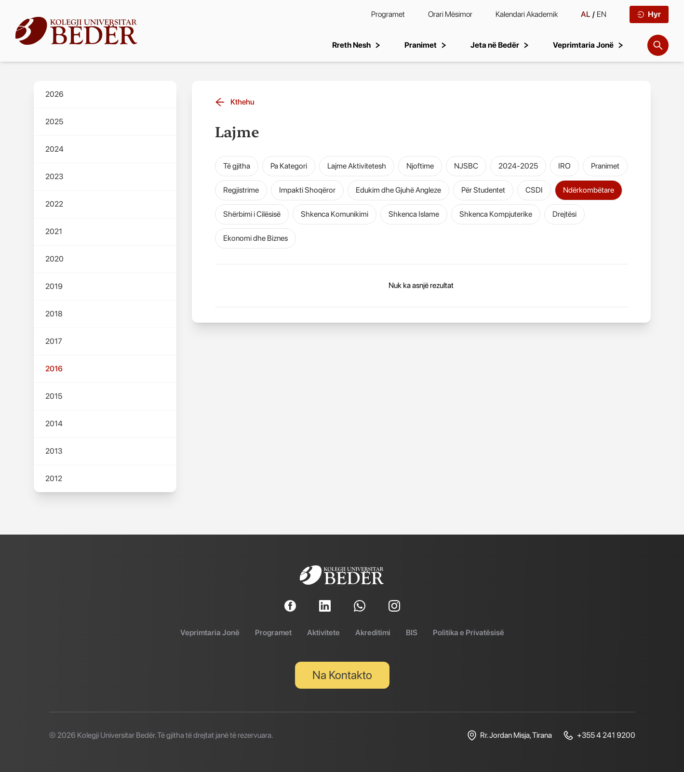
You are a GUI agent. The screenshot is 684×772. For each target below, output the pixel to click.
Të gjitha (236, 165)
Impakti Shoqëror (307, 190)
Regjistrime (241, 190)
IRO (564, 165)
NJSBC (466, 165)
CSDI (534, 190)
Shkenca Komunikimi (334, 214)
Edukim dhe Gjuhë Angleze (398, 190)
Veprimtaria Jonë (210, 632)
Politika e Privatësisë (468, 632)
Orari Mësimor (450, 14)
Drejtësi (564, 214)
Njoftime (420, 165)
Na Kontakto (342, 675)
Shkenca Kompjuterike (495, 214)
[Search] (658, 45)
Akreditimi (372, 632)
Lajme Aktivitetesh (356, 165)
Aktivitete (323, 632)
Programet (388, 14)
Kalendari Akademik (527, 14)
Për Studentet (483, 190)
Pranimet (605, 165)
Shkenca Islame (414, 214)
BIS (411, 632)
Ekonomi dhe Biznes (255, 238)
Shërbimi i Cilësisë (252, 214)
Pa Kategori (288, 165)
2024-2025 (518, 165)
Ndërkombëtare (588, 190)
